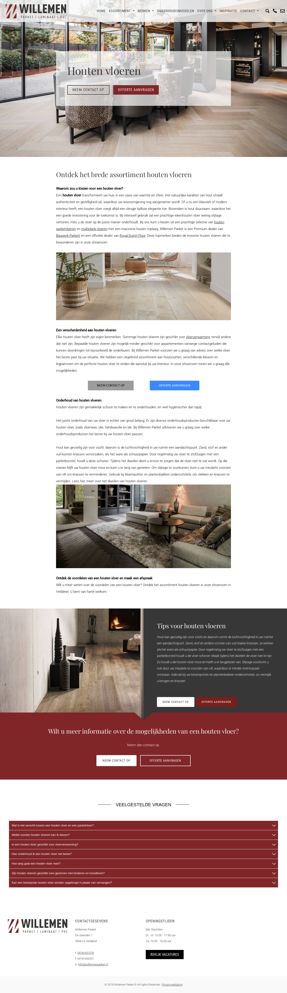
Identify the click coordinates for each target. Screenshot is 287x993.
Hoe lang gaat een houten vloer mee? (36, 863)
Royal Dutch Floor (132, 236)
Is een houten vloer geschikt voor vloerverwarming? (45, 844)
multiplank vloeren (94, 229)
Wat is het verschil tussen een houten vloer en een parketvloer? (53, 825)
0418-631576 (85, 952)
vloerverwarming (198, 337)
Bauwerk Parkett (68, 236)
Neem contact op (88, 90)
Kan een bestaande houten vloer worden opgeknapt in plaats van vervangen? (62, 882)
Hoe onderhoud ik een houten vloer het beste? (42, 854)
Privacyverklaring (172, 984)
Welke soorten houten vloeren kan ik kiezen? (41, 835)
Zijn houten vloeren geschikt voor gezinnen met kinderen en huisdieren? (58, 873)
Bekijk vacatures (164, 954)
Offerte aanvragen (136, 90)
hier (82, 481)
